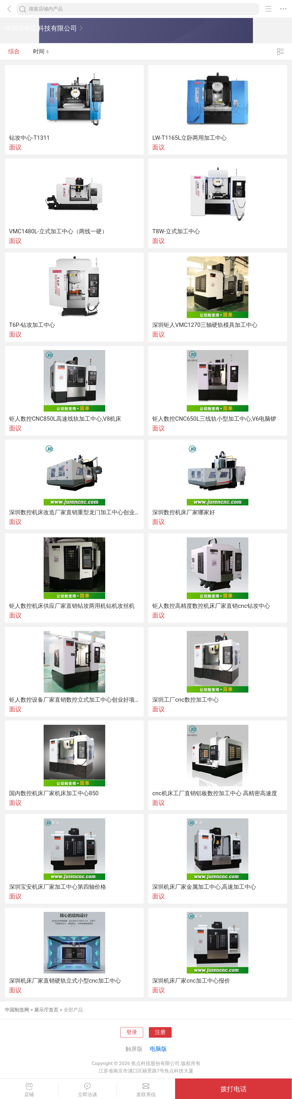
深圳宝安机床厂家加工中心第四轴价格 (57, 887)
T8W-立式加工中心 (176, 231)
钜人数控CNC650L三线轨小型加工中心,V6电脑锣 (214, 419)
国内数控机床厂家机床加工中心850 (54, 793)
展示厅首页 (46, 1010)
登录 (131, 1032)
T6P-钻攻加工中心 (32, 325)
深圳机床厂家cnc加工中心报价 (191, 980)
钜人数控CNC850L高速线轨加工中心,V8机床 (65, 419)
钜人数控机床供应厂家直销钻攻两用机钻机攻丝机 (72, 606)
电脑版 (158, 1048)
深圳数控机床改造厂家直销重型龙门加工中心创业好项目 (74, 512)
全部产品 (73, 1010)
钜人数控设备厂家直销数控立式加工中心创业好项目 (74, 700)
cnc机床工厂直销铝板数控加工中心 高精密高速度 (214, 793)
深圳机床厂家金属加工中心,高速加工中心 (204, 887)
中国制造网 (17, 1010)
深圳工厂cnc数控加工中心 (185, 700)
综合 (14, 51)
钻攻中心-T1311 (29, 138)
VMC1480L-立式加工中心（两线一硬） (58, 231)
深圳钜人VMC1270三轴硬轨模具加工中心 (204, 325)
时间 (41, 51)
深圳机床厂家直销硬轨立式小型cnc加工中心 (65, 980)
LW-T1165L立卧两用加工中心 (189, 138)
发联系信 (146, 1090)
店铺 (29, 1090)
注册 (160, 1032)
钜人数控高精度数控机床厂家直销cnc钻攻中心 (211, 606)
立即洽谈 (87, 1090)
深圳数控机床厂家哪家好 (183, 512)
